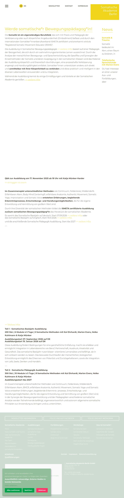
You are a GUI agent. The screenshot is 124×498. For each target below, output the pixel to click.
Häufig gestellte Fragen (36, 446)
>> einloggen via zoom (15, 182)
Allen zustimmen (13, 490)
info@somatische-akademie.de (82, 474)
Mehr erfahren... (11, 485)
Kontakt (69, 6)
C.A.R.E (30, 437)
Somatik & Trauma (107, 39)
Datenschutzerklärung (87, 454)
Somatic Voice (56, 432)
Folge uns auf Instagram (100, 418)
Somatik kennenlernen (104, 438)
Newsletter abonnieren (23, 418)
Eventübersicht (10, 446)
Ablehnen (42, 490)
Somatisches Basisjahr (36, 429)
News (7, 429)
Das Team (8, 440)
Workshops (78, 425)
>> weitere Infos (65, 49)
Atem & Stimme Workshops (83, 441)
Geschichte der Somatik (105, 432)
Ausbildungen (34, 425)
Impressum (83, 6)
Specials (76, 435)
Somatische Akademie (14, 425)
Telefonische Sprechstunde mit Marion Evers (110, 62)
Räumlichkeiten (10, 443)
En (25, 6)
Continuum (55, 435)
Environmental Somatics (60, 429)
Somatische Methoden (81, 438)
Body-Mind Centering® (59, 438)
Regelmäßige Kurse (80, 444)
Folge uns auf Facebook (62, 418)
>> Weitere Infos (12, 325)
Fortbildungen (57, 425)
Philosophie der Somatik (105, 435)
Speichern (28, 490)
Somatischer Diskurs (80, 432)
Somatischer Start (80, 429)
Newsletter (54, 6)
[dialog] (26, 482)
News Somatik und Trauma (15, 432)
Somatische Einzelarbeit (14, 449)
